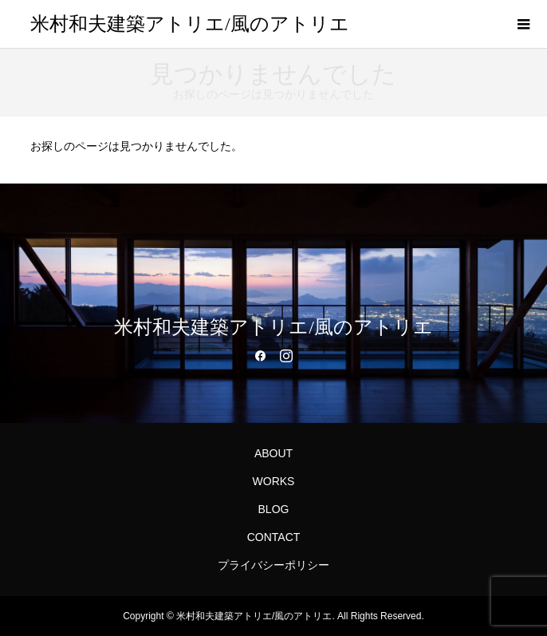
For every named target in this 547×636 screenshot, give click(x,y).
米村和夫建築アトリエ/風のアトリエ (189, 24)
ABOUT (273, 453)
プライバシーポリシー (273, 565)
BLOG (273, 509)
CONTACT (274, 537)
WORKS (274, 481)
